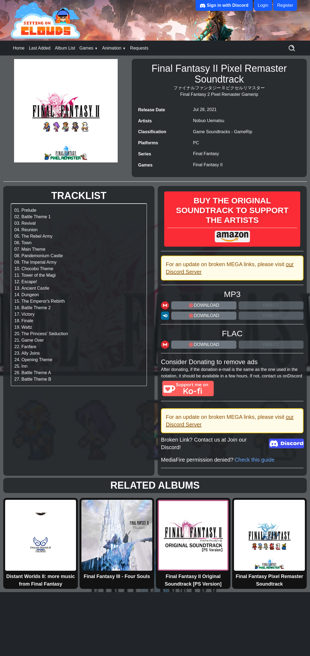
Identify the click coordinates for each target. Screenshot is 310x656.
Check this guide (255, 460)
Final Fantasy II (208, 164)
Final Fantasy (206, 153)
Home (19, 48)
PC (196, 143)
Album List (65, 48)
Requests (139, 48)
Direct (271, 305)
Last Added (40, 48)
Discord (295, 376)
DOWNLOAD (203, 305)
